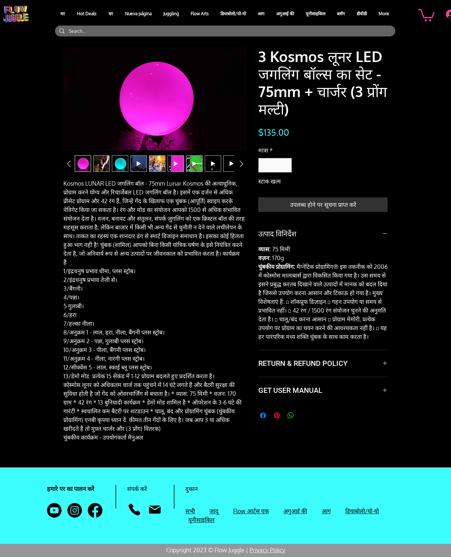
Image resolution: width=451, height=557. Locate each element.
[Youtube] (54, 510)
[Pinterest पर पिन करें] (276, 415)
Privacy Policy (267, 550)
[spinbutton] (275, 165)
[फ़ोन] (134, 509)
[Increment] (286, 165)
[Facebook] (95, 510)
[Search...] (224, 31)
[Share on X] (304, 415)
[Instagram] (74, 510)
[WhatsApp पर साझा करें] (290, 415)
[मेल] (155, 509)
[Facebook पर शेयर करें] (263, 415)
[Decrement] (264, 165)
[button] (171, 13)
